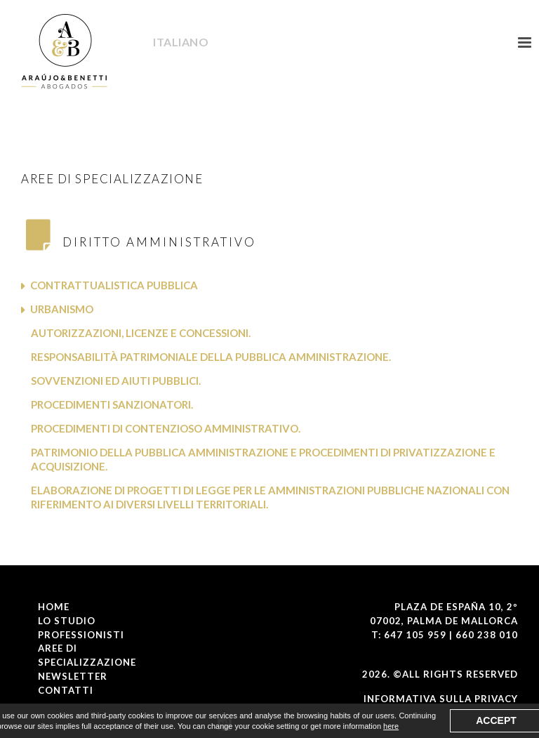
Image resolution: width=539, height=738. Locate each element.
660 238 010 (486, 634)
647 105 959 (415, 634)
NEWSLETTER (72, 676)
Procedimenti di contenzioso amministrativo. (165, 428)
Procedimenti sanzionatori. (112, 404)
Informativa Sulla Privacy (441, 698)
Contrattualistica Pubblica (114, 285)
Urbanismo (61, 309)
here (391, 726)
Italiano (177, 42)
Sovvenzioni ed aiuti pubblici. (116, 380)
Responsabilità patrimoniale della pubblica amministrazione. (211, 356)
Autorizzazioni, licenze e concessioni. (141, 333)
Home (53, 606)
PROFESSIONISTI (81, 634)
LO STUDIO (66, 620)
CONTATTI (65, 690)
